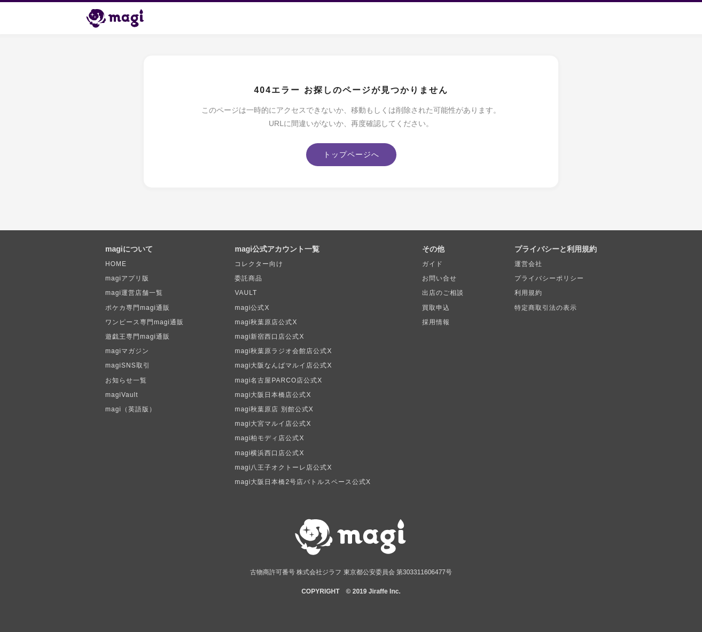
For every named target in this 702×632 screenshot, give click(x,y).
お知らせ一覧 (126, 380)
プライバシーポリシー (549, 278)
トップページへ (351, 154)
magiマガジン (127, 351)
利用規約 (528, 293)
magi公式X (252, 307)
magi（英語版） (130, 409)
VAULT (246, 293)
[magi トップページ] (119, 18)
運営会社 (528, 264)
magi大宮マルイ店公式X (273, 423)
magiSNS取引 (127, 365)
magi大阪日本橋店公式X (273, 395)
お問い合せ (439, 278)
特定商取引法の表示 (545, 307)
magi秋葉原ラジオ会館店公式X (283, 351)
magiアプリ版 (127, 278)
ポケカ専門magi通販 (137, 307)
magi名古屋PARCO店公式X (278, 380)
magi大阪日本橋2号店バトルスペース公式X (303, 482)
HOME (116, 264)
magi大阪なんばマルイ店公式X (283, 365)
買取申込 (436, 307)
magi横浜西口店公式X (269, 453)
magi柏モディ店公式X (269, 438)
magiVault (121, 395)
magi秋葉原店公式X (266, 322)
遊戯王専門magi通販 (137, 336)
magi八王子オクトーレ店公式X (283, 467)
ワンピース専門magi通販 (144, 322)
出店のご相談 (443, 293)
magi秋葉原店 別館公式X (274, 409)
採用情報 (436, 322)
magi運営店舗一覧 (134, 293)
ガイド (432, 264)
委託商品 (248, 278)
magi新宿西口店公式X (269, 336)
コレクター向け (259, 264)
